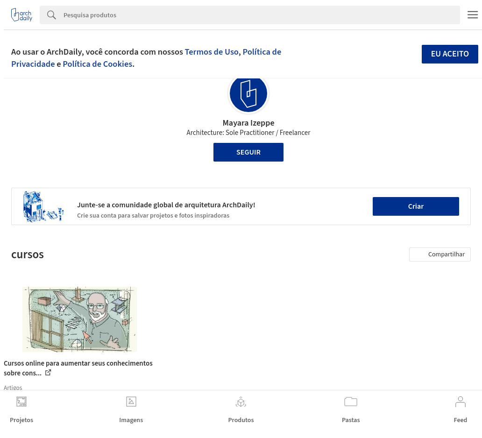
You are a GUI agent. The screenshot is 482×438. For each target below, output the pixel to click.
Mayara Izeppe (248, 123)
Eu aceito (450, 54)
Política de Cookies (97, 64)
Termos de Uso (212, 52)
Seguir (248, 152)
